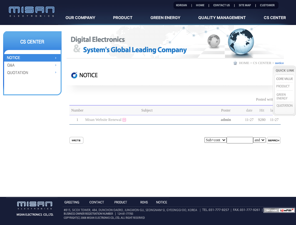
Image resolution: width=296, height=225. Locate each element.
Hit (261, 110)
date (249, 110)
